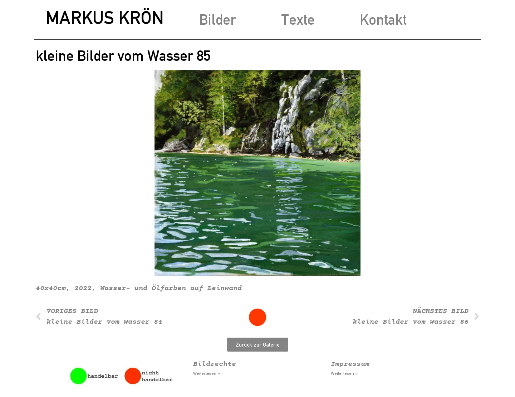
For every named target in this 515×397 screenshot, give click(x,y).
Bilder (217, 19)
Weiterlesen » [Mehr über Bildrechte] (206, 373)
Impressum (350, 364)
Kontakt (383, 19)
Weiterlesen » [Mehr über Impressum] (344, 373)
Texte (298, 19)
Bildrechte (214, 364)
